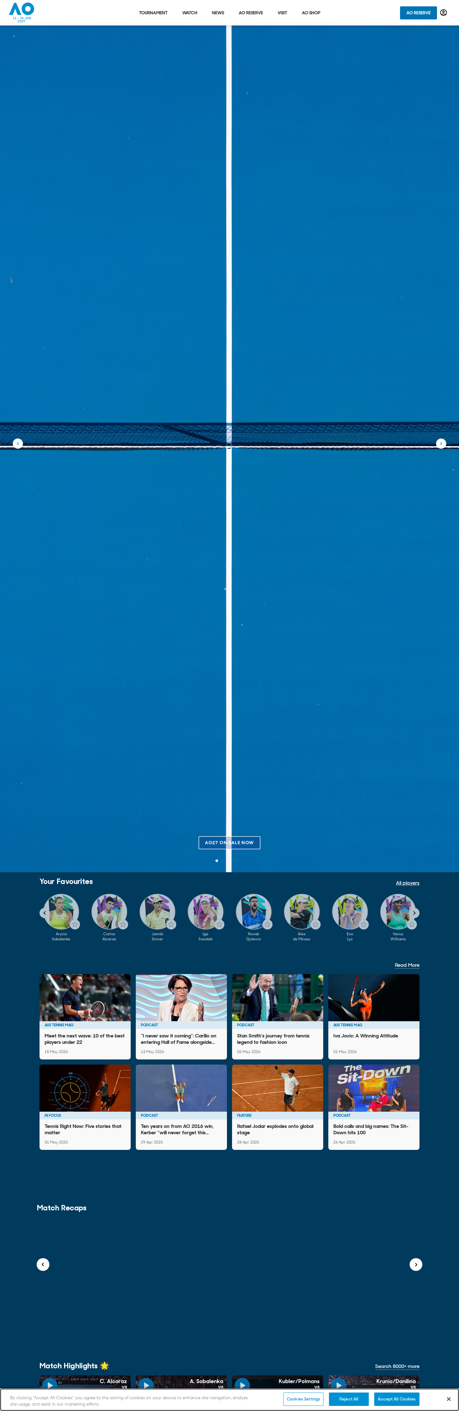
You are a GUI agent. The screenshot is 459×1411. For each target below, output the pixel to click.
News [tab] (218, 13)
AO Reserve (418, 13)
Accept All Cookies (397, 1399)
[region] (229, 1399)
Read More (407, 965)
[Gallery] (229, 918)
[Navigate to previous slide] (45, 913)
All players (407, 883)
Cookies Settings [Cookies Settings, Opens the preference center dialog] (303, 1399)
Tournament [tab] (153, 13)
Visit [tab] (282, 13)
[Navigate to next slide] (414, 913)
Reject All (348, 1399)
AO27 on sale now (229, 842)
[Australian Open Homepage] (21, 13)
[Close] (449, 1399)
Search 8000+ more (397, 1366)
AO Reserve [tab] (251, 13)
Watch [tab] (189, 13)
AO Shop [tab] (311, 13)
